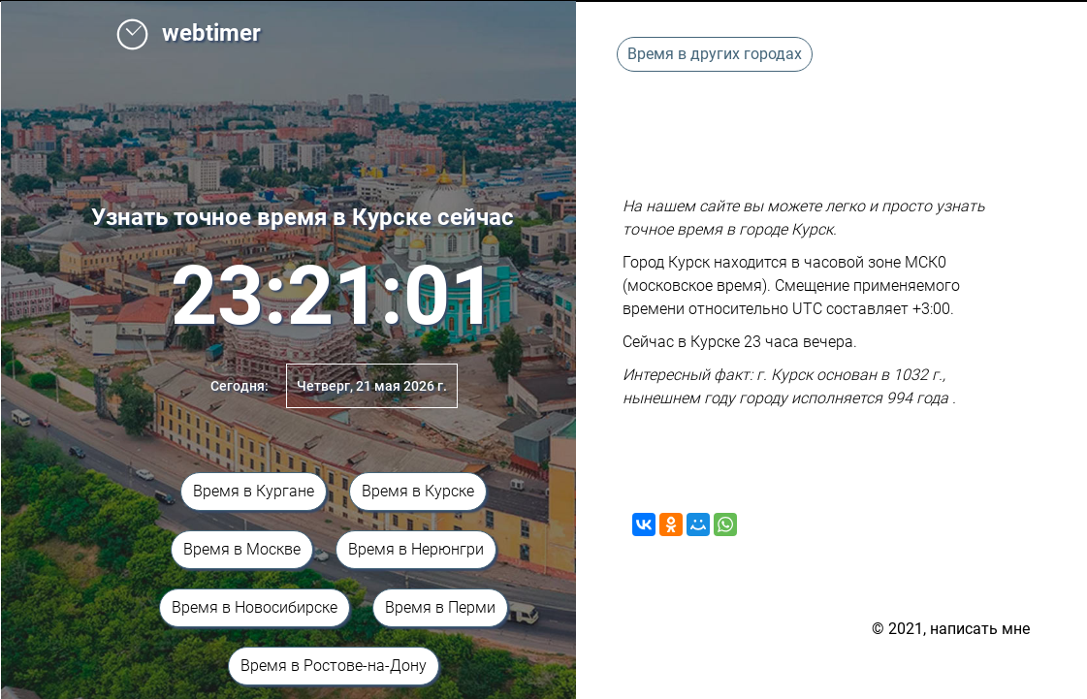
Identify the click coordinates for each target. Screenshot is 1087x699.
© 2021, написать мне (951, 629)
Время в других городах (714, 54)
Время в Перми (440, 607)
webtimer (187, 33)
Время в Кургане (253, 491)
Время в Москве (242, 549)
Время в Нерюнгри (416, 549)
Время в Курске (418, 491)
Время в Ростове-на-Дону (333, 665)
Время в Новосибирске (254, 607)
